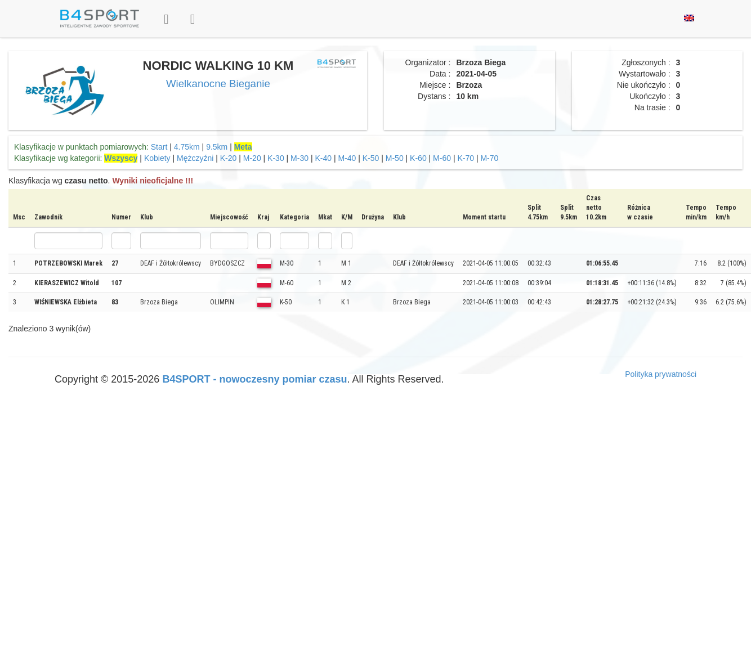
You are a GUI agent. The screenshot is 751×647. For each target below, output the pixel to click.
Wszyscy (120, 158)
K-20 (228, 158)
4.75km (187, 146)
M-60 (442, 158)
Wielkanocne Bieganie (218, 83)
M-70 (489, 158)
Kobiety (157, 158)
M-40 (347, 158)
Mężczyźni (195, 158)
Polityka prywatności (660, 374)
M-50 (395, 158)
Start (159, 146)
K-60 (418, 158)
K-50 (371, 158)
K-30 (275, 158)
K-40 (323, 158)
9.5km (216, 146)
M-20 (252, 158)
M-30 (299, 158)
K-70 (465, 158)
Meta (243, 146)
